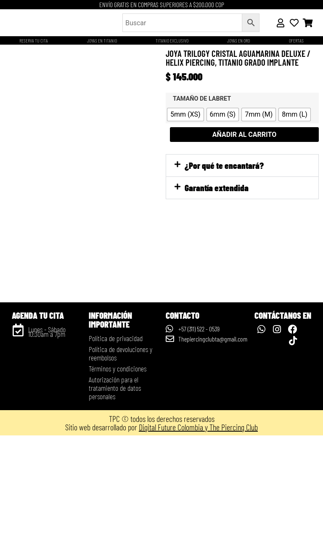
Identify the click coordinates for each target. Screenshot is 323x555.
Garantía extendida (217, 187)
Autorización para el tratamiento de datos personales (115, 507)
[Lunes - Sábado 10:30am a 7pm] (18, 449)
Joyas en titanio (102, 40)
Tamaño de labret (202, 99)
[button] (242, 165)
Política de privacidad (116, 457)
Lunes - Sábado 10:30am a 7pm (47, 451)
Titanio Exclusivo (172, 40)
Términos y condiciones (117, 488)
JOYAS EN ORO (238, 40)
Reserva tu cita (33, 40)
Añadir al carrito (244, 135)
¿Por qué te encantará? (224, 165)
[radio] (185, 114)
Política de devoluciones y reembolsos (120, 473)
